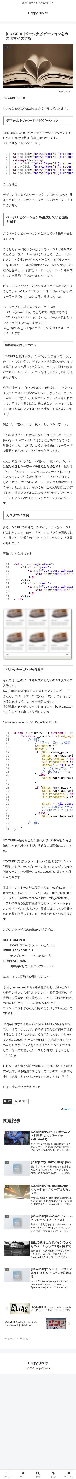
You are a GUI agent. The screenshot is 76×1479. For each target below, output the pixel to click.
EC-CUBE (21, 1206)
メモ (7, 1206)
